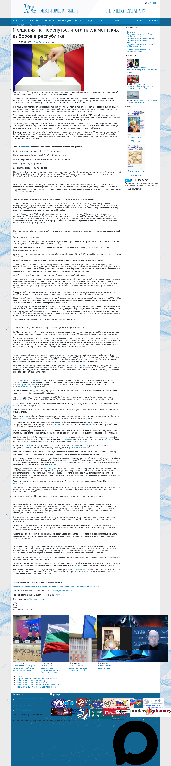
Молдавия (33, 599)
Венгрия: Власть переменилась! (104, 666)
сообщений (51, 468)
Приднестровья (28, 384)
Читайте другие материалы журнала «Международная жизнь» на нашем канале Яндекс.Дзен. (56, 586)
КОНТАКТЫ (117, 20)
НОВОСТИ (18, 20)
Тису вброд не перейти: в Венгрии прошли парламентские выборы (140, 86)
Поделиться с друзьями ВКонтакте (137, 41)
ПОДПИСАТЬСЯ (134, 188)
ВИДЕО (91, 20)
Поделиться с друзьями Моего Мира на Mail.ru (141, 45)
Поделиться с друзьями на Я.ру (141, 38)
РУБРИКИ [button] (153, 20)
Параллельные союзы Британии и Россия (142, 101)
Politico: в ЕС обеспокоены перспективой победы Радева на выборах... (51, 668)
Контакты (18, 694)
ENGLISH (150, 3)
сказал (16, 405)
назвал (58, 422)
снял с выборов (77, 365)
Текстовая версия (136, 137)
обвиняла (109, 439)
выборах (17, 386)
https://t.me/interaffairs (63, 590)
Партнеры (55, 694)
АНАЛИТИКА (33, 20)
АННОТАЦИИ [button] (64, 20)
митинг (79, 569)
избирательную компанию (29, 380)
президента (26, 386)
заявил (24, 416)
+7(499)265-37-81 (23, 709)
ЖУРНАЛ (103, 20)
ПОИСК (140, 20)
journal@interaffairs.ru (23, 705)
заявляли (27, 447)
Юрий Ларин (39, 42)
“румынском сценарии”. (79, 447)
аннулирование (80, 441)
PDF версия (136, 141)
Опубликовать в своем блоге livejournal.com (140, 35)
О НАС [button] (130, 20)
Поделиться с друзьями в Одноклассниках (138, 49)
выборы (42, 599)
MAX (58, 594)
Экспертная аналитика (41, 25)
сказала (66, 439)
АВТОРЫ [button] (79, 20)
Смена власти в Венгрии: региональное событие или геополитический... (24, 667)
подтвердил (89, 424)
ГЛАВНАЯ (19, 25)
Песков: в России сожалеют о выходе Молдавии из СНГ (78, 667)
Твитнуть (131, 32)
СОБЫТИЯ (49, 20)
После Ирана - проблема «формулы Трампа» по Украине (142, 69)
